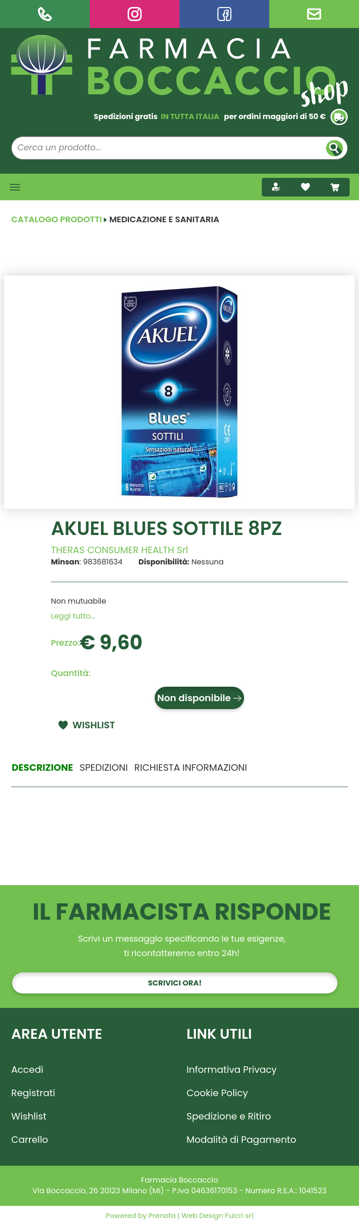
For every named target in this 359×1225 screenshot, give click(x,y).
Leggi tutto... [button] (73, 616)
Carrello (29, 1139)
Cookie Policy (217, 1092)
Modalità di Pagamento (241, 1139)
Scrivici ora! (175, 983)
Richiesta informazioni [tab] (190, 767)
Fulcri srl (239, 1215)
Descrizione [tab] (42, 767)
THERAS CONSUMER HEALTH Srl (119, 549)
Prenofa (161, 1215)
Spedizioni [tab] (103, 767)
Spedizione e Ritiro (229, 1116)
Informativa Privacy (232, 1069)
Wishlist (28, 1116)
